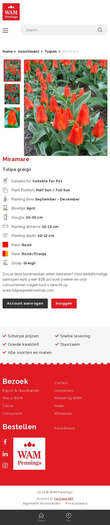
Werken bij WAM (68, 398)
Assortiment (29, 51)
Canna (8, 406)
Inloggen (64, 303)
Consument (64, 391)
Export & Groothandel (21, 391)
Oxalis (59, 406)
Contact (61, 383)
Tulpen (51, 51)
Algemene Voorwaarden (41, 503)
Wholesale (63, 413)
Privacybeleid (76, 503)
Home (8, 51)
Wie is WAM (13, 398)
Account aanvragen (25, 303)
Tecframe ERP (63, 498)
